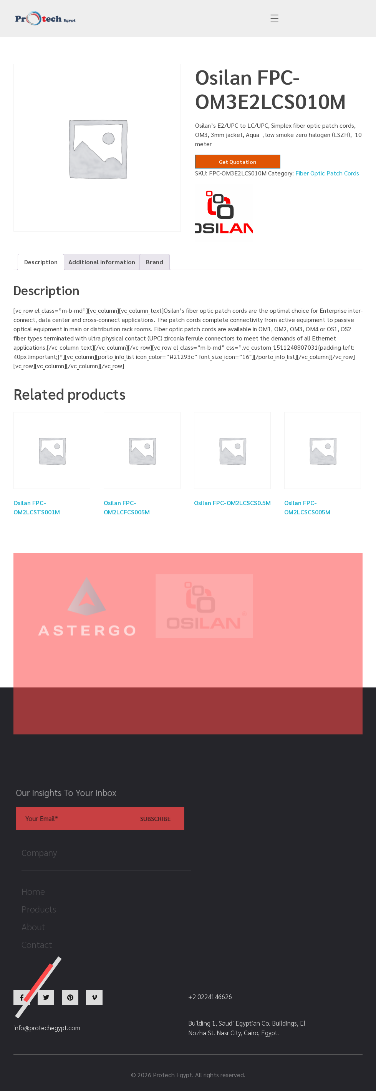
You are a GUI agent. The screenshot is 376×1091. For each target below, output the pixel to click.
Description (41, 262)
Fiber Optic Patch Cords (327, 173)
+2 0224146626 (221, 18)
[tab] (41, 262)
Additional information (101, 262)
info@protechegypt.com (134, 18)
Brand (154, 262)
